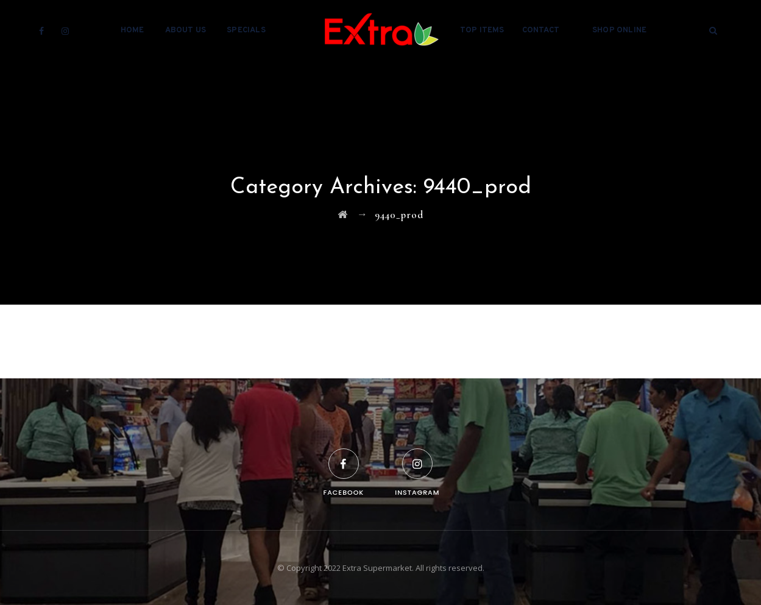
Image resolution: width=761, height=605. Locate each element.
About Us (186, 30)
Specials (246, 30)
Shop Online (619, 30)
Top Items (482, 30)
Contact (540, 30)
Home (132, 30)
